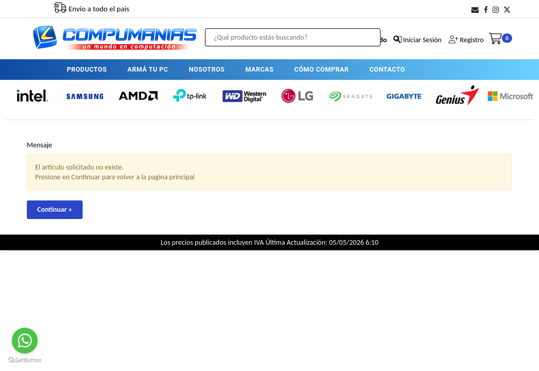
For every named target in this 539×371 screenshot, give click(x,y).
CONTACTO (387, 69)
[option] (31, 95)
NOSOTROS (207, 69)
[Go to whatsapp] (25, 340)
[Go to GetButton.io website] (24, 360)
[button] (475, 10)
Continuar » (54, 209)
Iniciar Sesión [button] (422, 40)
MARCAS (259, 69)
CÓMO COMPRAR (321, 69)
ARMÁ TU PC (148, 69)
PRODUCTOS (86, 69)
